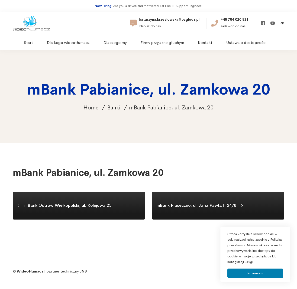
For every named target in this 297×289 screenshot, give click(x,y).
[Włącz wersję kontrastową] (282, 23)
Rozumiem (255, 273)
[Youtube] (272, 23)
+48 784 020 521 (235, 19)
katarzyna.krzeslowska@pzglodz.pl (169, 19)
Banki (114, 107)
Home (91, 107)
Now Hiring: (103, 6)
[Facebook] (263, 23)
